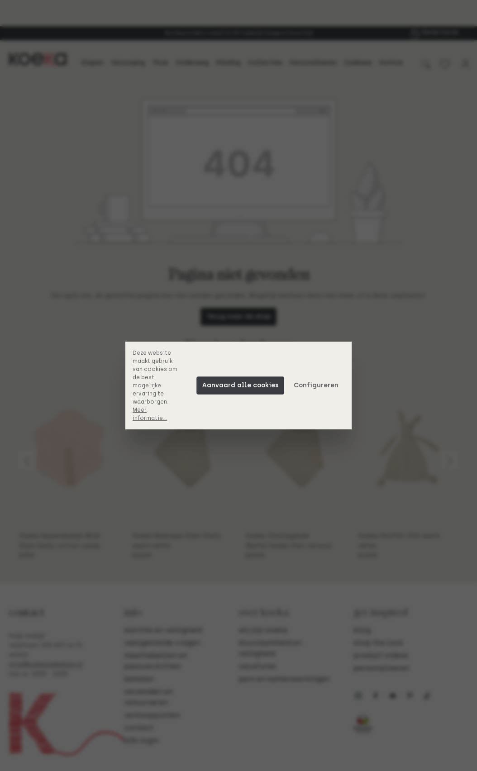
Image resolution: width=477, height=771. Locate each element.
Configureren (316, 385)
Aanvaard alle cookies (240, 385)
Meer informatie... (150, 414)
